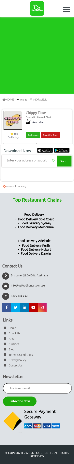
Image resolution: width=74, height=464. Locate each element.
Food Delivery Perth (36, 246)
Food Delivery (34, 215)
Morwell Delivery (14, 186)
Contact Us (12, 365)
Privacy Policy (14, 360)
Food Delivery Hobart (36, 250)
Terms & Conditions (18, 355)
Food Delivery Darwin (36, 254)
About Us (11, 333)
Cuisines (11, 344)
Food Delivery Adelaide (34, 241)
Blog (8, 349)
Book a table (33, 135)
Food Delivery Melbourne (36, 227)
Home (9, 328)
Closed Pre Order (50, 135)
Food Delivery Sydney (36, 223)
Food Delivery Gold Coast (36, 219)
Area (8, 339)
